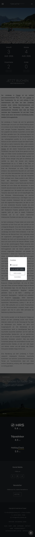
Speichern (17, 273)
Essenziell (15, 265)
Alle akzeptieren (17, 269)
